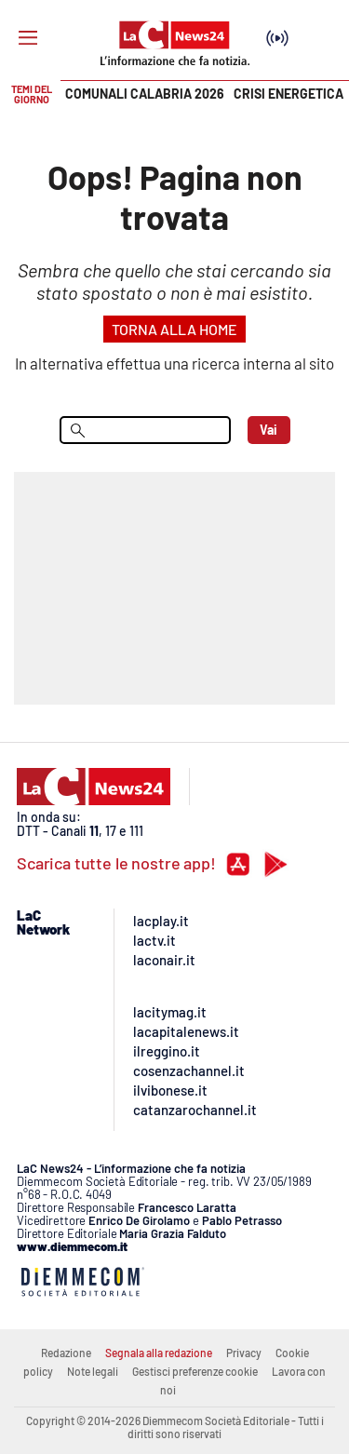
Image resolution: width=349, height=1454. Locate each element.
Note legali (92, 1371)
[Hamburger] (28, 38)
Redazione (66, 1352)
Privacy (244, 1352)
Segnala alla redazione (158, 1352)
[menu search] (145, 430)
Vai (268, 430)
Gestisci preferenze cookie (195, 1371)
